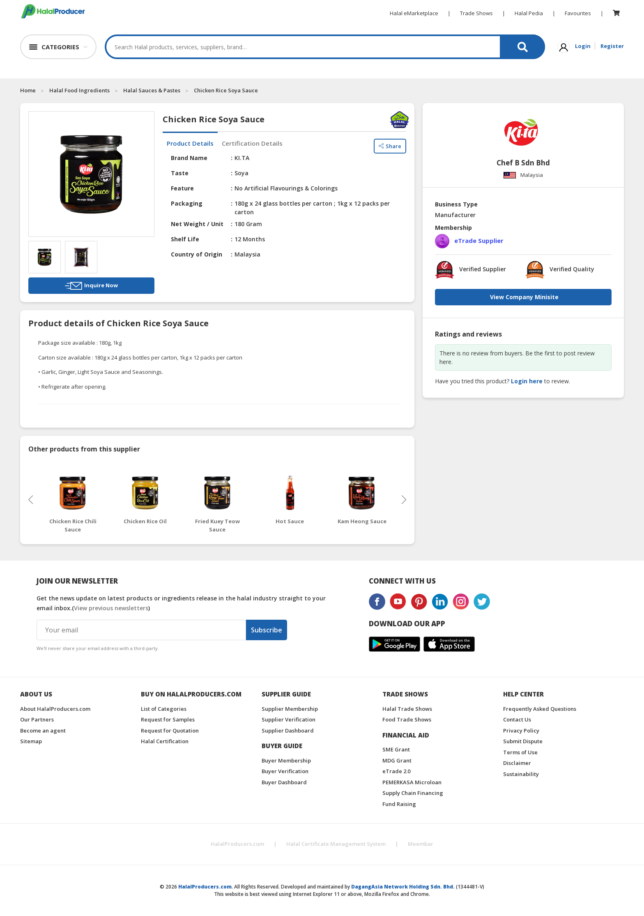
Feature (182, 188)
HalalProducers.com (237, 843)
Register (612, 46)
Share (390, 143)
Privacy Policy (521, 730)
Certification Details (252, 143)
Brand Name (189, 158)
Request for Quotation (170, 730)
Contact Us (517, 719)
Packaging (186, 203)
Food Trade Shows (406, 719)
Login (583, 46)
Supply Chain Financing (412, 793)
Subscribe (266, 629)
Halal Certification (165, 741)
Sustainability (521, 774)
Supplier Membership (290, 708)
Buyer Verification (285, 771)
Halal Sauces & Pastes (151, 90)
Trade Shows (476, 13)
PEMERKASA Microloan (412, 782)
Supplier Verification (288, 719)
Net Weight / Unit (197, 224)
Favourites (578, 13)
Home (28, 90)
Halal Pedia (529, 13)
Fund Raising (399, 804)
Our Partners (37, 719)
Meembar (420, 843)
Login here (527, 381)
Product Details (190, 143)
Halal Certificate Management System (336, 843)
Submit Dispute (523, 741)
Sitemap (31, 741)
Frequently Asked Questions (539, 708)
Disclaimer (517, 763)
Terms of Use (520, 752)
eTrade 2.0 (396, 771)
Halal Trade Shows (407, 708)
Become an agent (43, 730)
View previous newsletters (111, 608)
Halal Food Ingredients (79, 90)
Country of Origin (196, 254)
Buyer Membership (286, 760)
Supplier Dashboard (288, 730)
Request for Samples (168, 719)
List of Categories (163, 708)
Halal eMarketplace (414, 13)
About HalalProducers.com (55, 708)
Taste (180, 173)
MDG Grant (397, 760)
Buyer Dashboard (284, 782)
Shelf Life (185, 239)
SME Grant (396, 749)
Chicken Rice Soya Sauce (226, 90)
